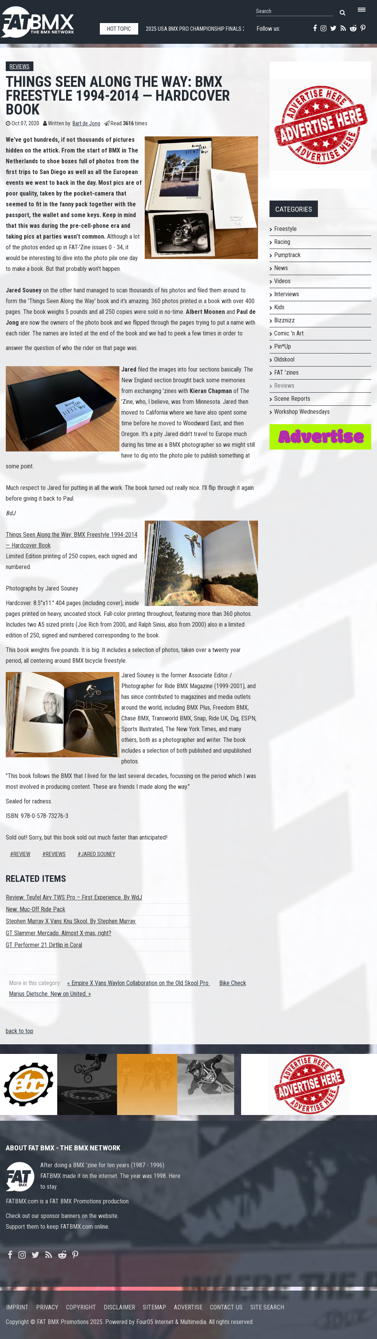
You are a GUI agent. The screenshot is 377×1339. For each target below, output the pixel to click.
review (21, 854)
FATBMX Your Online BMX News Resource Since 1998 (46, 20)
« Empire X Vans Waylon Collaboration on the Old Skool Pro (138, 983)
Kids (279, 307)
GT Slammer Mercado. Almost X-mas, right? (58, 933)
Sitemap (154, 1307)
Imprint (17, 1307)
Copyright (81, 1307)
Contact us (226, 1307)
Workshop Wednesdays (302, 411)
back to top (19, 1031)
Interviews (286, 294)
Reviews (20, 66)
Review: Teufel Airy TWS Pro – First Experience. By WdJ (74, 897)
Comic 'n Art (289, 333)
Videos (282, 281)
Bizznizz (284, 320)
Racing (282, 242)
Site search (267, 1307)
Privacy (47, 1307)
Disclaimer (119, 1307)
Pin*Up (282, 346)
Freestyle (285, 228)
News (281, 268)
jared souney (98, 854)
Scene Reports (292, 398)
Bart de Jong (86, 123)
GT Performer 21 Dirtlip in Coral (44, 945)
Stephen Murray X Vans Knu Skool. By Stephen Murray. (71, 921)
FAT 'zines (286, 372)
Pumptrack (287, 255)
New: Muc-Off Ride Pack (35, 909)
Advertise (188, 1307)
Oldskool (284, 359)
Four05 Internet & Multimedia (171, 1322)
